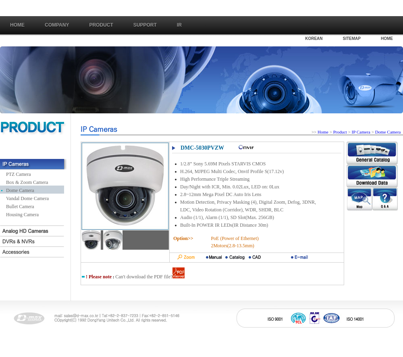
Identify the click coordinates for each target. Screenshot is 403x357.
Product (340, 131)
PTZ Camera (18, 174)
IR (179, 25)
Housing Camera (22, 214)
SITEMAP (352, 38)
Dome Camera (20, 190)
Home (17, 25)
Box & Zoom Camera (27, 182)
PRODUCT (101, 25)
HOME (387, 38)
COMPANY (57, 25)
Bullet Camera (20, 206)
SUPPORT (145, 25)
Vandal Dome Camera (27, 198)
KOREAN (313, 38)
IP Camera (362, 131)
